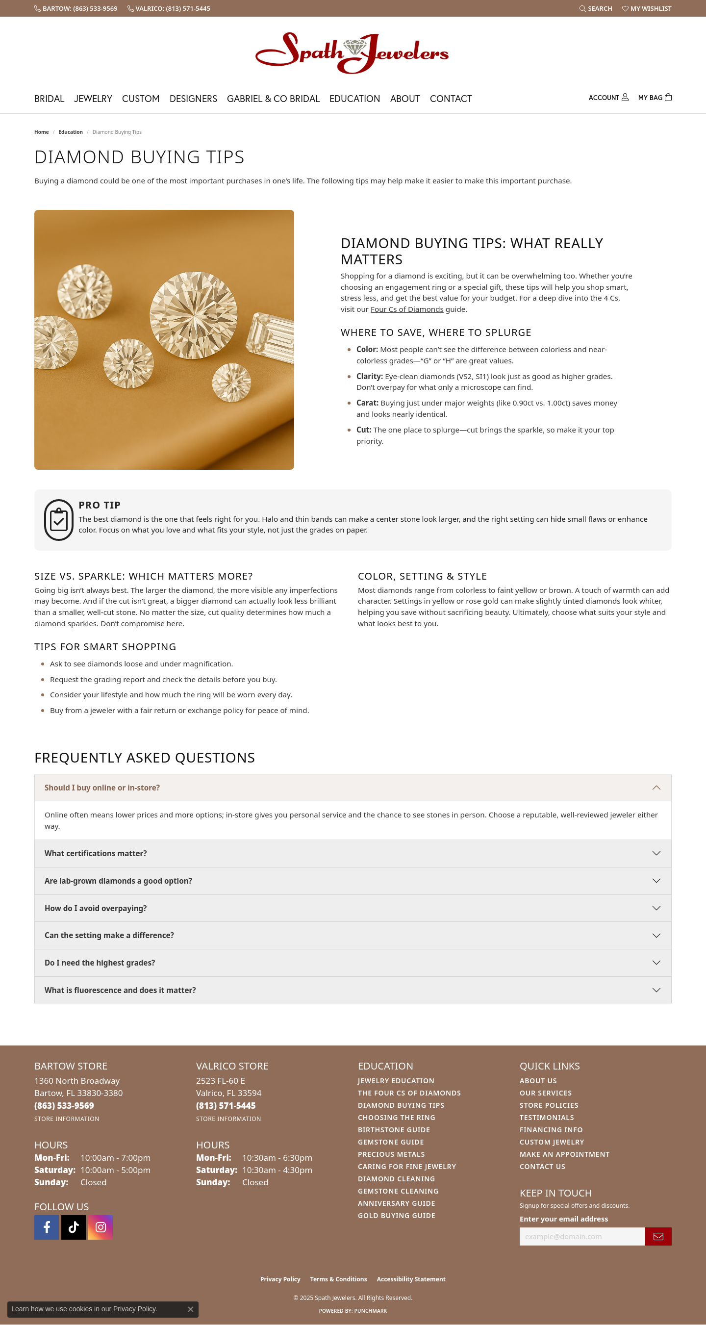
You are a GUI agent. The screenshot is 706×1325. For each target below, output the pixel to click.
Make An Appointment (565, 1154)
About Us (538, 1080)
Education (354, 98)
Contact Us (543, 1166)
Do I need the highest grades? (100, 963)
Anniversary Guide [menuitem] (396, 1203)
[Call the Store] (64, 1105)
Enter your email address (564, 1218)
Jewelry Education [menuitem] (396, 1080)
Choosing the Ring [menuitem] (396, 1117)
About (405, 98)
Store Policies (549, 1105)
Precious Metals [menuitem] (391, 1154)
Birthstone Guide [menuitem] (394, 1129)
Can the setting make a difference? (109, 935)
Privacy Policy (280, 1279)
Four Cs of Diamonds (407, 309)
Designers (193, 98)
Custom (141, 98)
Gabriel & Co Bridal (273, 98)
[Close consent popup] (191, 1309)
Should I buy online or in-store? (102, 787)
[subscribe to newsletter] (658, 1236)
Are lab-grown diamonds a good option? (118, 881)
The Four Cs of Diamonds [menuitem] (409, 1092)
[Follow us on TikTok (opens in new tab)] (73, 1227)
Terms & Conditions (338, 1279)
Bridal (49, 98)
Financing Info (551, 1129)
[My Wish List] (647, 8)
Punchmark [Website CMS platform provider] (370, 1310)
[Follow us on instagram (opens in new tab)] (100, 1227)
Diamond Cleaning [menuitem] (396, 1178)
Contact (451, 98)
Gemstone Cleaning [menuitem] (398, 1191)
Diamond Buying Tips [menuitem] (401, 1105)
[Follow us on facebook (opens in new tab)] (46, 1227)
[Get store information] (67, 1119)
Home (41, 131)
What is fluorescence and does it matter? (120, 990)
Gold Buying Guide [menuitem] (396, 1215)
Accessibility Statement (411, 1279)
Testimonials (547, 1117)
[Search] (596, 8)
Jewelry (93, 98)
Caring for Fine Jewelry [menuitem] (407, 1166)
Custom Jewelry (552, 1142)
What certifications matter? (96, 853)
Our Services (546, 1092)
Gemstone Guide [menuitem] (391, 1142)
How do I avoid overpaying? (96, 908)
